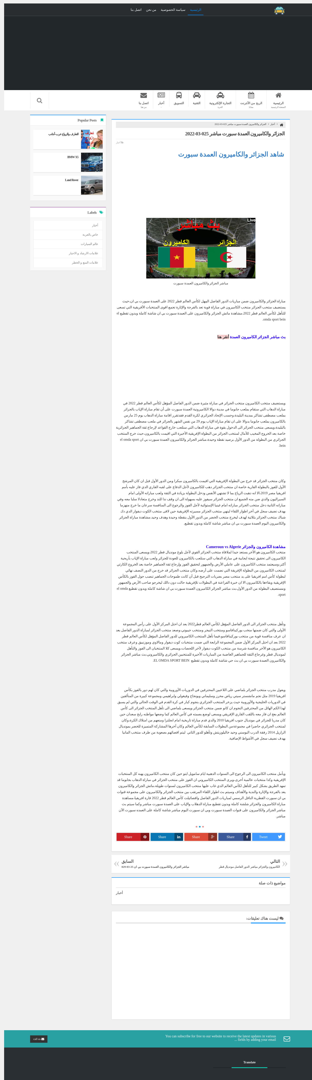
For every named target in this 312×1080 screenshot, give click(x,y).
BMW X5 (68, 157)
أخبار (268, 124)
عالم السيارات (85, 244)
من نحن (147, 9)
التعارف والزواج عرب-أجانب (59, 134)
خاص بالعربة (86, 234)
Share (235, 837)
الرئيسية (191, 9)
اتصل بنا (132, 9)
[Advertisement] (196, 187)
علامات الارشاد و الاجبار (79, 253)
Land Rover (67, 180)
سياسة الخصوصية (169, 9)
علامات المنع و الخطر (81, 262)
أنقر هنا (219, 337)
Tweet (268, 837)
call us (34, 1039)
